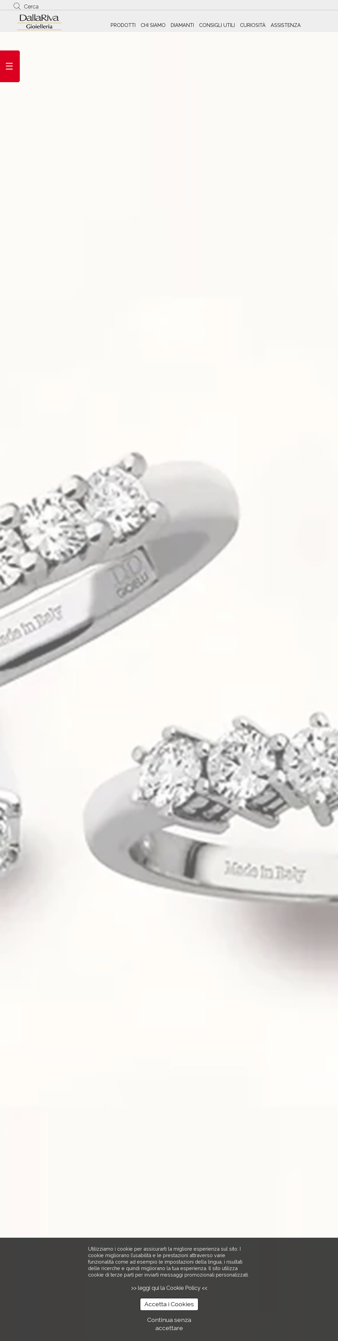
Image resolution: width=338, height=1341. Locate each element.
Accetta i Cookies (169, 1304)
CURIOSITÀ (253, 25)
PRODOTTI (123, 25)
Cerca (31, 6)
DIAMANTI (182, 25)
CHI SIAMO (153, 25)
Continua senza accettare (169, 1324)
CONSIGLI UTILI (217, 25)
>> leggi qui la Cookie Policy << (169, 1288)
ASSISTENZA (286, 25)
